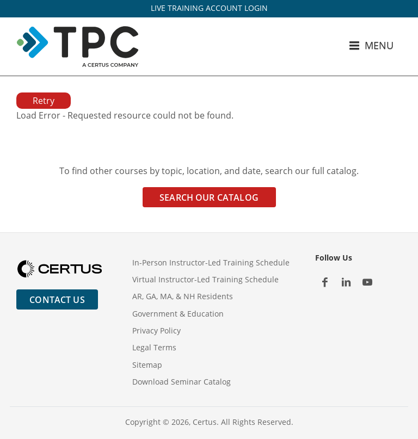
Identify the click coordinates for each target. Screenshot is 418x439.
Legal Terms (154, 347)
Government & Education (178, 313)
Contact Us (57, 300)
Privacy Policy (156, 330)
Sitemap (147, 365)
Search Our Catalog (209, 197)
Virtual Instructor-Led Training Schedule (205, 279)
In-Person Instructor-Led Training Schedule (211, 262)
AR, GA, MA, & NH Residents (182, 296)
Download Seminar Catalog (181, 381)
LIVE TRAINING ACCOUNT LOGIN (209, 8)
